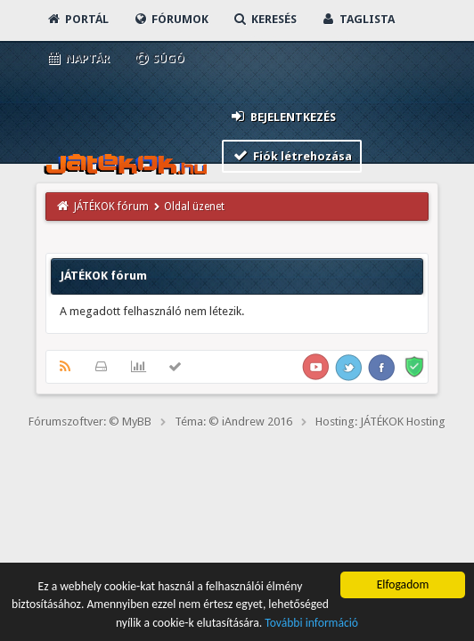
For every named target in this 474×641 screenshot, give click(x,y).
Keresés (265, 19)
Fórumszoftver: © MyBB (90, 421)
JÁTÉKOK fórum (111, 206)
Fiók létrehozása (292, 155)
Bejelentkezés (282, 116)
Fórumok (170, 19)
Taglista (358, 19)
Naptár (78, 58)
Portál (77, 19)
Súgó (159, 58)
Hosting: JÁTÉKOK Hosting (380, 421)
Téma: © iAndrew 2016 (233, 421)
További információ (311, 623)
